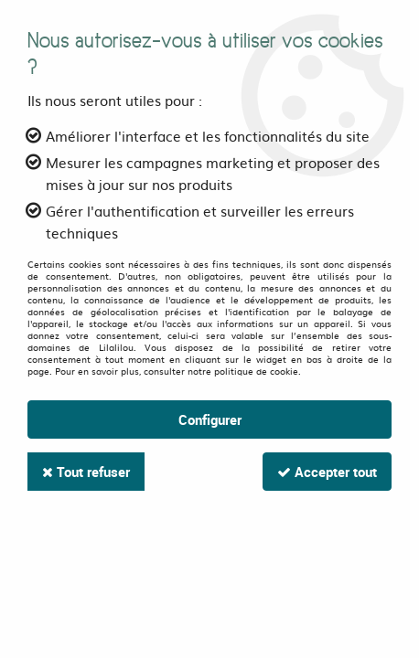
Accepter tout (327, 471)
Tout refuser (86, 471)
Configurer (210, 419)
